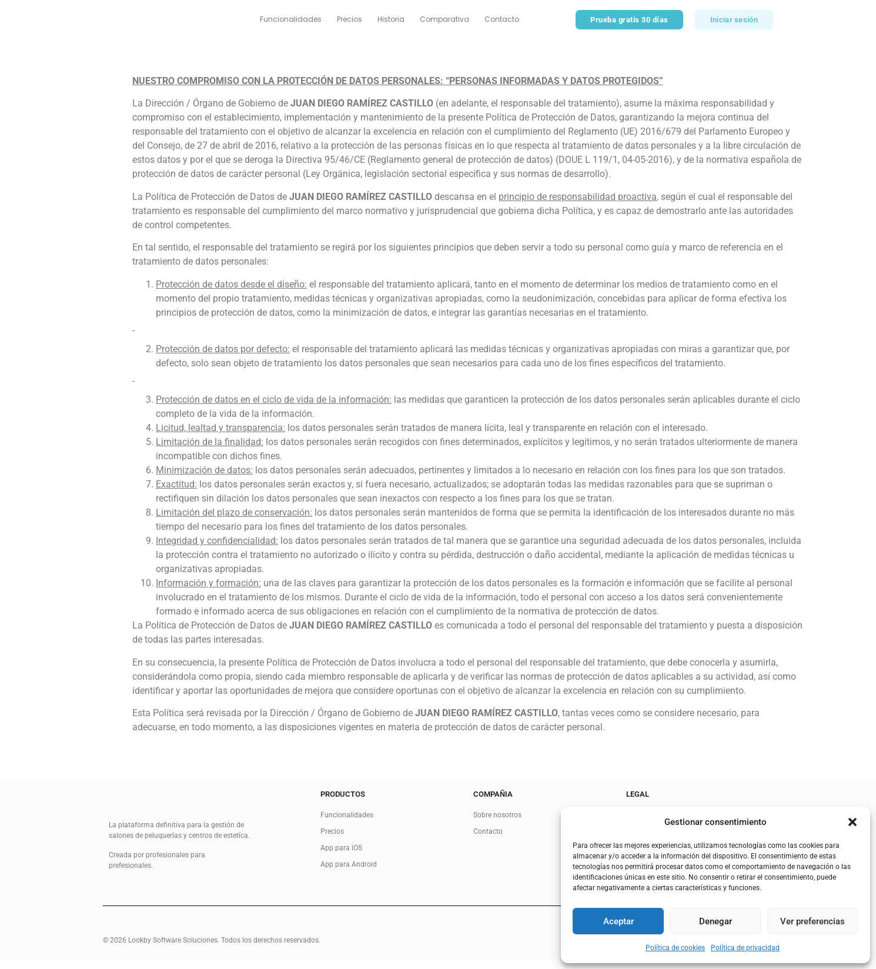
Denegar (715, 921)
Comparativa (444, 24)
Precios (349, 24)
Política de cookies (675, 948)
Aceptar (618, 921)
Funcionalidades (291, 24)
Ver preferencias (812, 921)
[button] (852, 822)
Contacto (501, 24)
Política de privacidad (745, 948)
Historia (390, 24)
